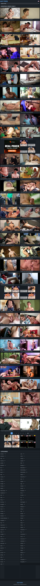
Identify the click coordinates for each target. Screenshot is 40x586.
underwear (23, 541)
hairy (2, 532)
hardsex (2, 541)
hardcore (3, 539)
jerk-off (3, 552)
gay (2, 522)
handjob (3, 534)
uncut (22, 536)
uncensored (23, 534)
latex (2, 564)
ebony (2, 500)
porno (22, 493)
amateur (3, 454)
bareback (3, 465)
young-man (23, 559)
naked (22, 474)
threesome (23, 529)
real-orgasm (23, 502)
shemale (23, 516)
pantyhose (23, 490)
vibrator (22, 545)
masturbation (24, 472)
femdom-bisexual (4, 518)
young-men (23, 562)
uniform (22, 543)
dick (2, 495)
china (2, 479)
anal (2, 458)
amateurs (3, 456)
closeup (2, 486)
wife (22, 555)
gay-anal (3, 529)
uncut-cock (23, 539)
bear (2, 474)
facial (2, 509)
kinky (2, 557)
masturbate (23, 467)
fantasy (2, 511)
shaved (22, 513)
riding (22, 509)
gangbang (3, 520)
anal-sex (3, 461)
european (3, 504)
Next (28, 433)
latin (22, 454)
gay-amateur (4, 527)
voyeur (22, 550)
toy (22, 532)
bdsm (2, 470)
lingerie (22, 461)
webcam (23, 552)
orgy (22, 483)
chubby (2, 483)
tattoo (22, 525)
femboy (2, 513)
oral (22, 479)
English (38, 1)
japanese (3, 548)
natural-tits (23, 477)
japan (2, 545)
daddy (2, 488)
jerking (2, 555)
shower (22, 518)
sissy (22, 520)
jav (1, 550)
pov (22, 497)
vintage (22, 548)
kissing (2, 559)
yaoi (22, 557)
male (22, 463)
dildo (2, 497)
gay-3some (3, 525)
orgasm (23, 481)
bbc (2, 467)
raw (22, 500)
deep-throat (3, 490)
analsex (2, 463)
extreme (2, 506)
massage (23, 465)
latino (22, 456)
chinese (2, 481)
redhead (23, 506)
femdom (3, 516)
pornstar (23, 495)
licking (22, 458)
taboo (22, 522)
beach (2, 472)
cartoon (2, 477)
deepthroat (3, 493)
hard (2, 536)
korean (2, 562)
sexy (22, 511)
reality (22, 504)
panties (22, 488)
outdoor (23, 486)
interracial (3, 543)
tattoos (22, 527)
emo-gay (3, 502)
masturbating (23, 470)
